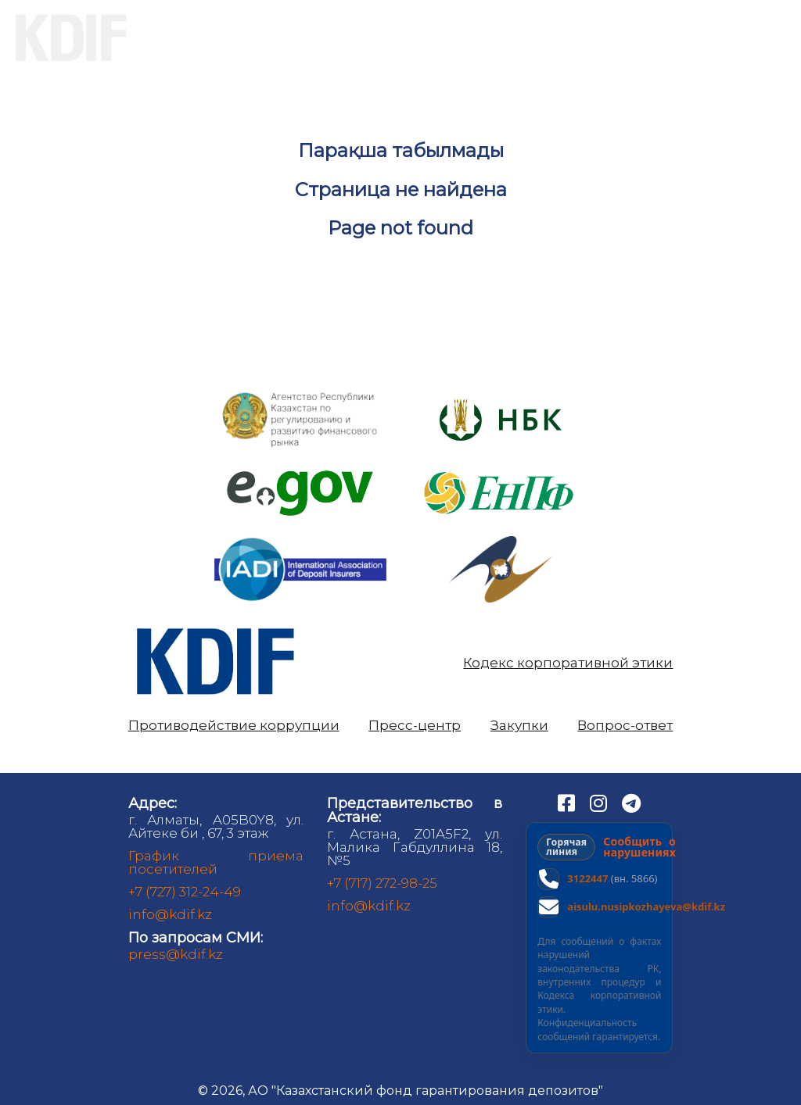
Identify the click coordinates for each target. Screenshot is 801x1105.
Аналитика (622, 37)
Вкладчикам (337, 37)
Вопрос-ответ (625, 725)
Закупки (519, 725)
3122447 (587, 878)
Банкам (482, 37)
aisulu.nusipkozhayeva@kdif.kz (646, 906)
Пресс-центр (414, 725)
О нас (198, 37)
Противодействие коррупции (233, 725)
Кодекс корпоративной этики (568, 663)
